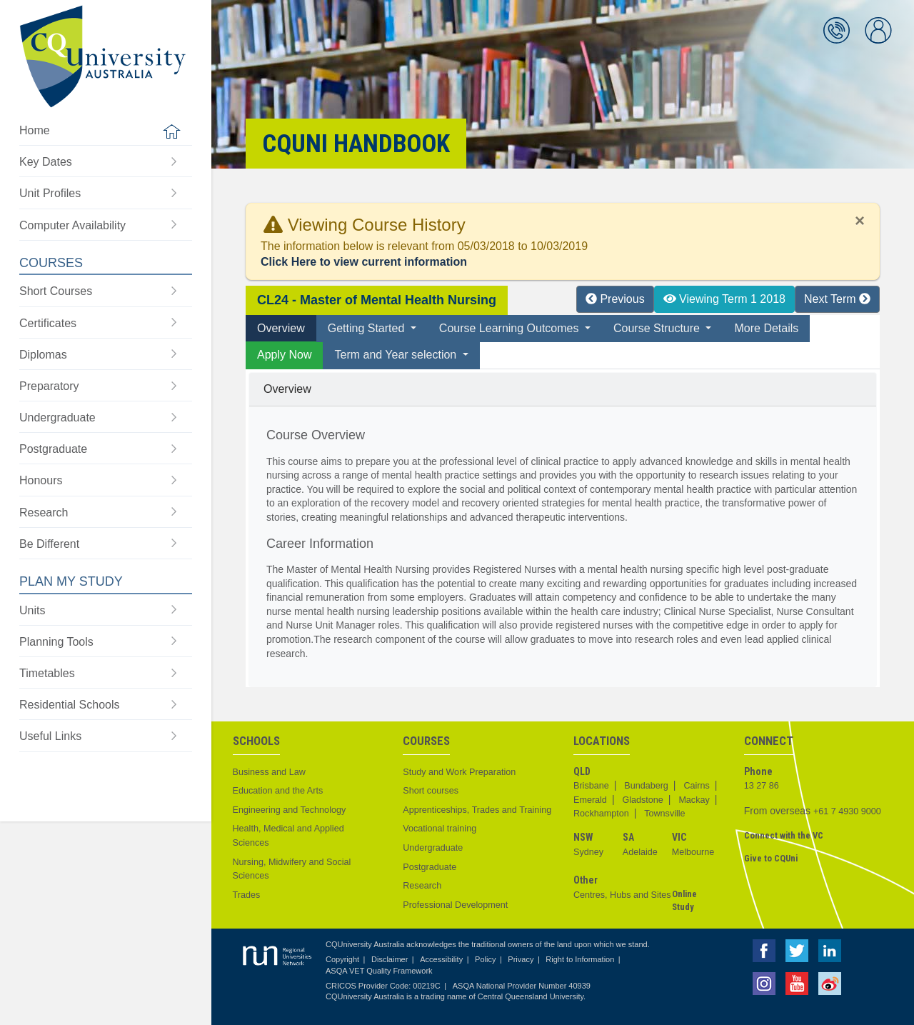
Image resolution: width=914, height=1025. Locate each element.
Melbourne (693, 852)
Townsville (664, 814)
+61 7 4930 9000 (847, 811)
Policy (485, 959)
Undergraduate (433, 848)
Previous (615, 299)
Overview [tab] (281, 328)
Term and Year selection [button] (396, 355)
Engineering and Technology (289, 810)
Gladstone (642, 800)
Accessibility (441, 959)
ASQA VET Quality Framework (379, 970)
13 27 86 (761, 786)
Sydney (588, 852)
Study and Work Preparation (459, 772)
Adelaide (640, 852)
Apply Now (284, 355)
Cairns (696, 786)
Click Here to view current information (364, 262)
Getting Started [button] (368, 328)
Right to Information (580, 959)
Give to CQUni (771, 858)
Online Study (684, 900)
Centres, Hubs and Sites (622, 895)
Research (422, 886)
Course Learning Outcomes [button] (510, 328)
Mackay (693, 800)
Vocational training (439, 829)
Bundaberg (646, 786)
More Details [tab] (766, 328)
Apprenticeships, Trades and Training (477, 810)
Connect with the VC (783, 835)
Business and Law (269, 772)
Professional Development (455, 905)
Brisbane (591, 786)
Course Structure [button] (658, 328)
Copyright (342, 959)
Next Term (837, 299)
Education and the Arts (278, 791)
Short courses (430, 791)
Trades (247, 895)
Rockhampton (601, 814)
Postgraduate (429, 867)
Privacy (520, 959)
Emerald (590, 800)
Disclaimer (389, 959)
